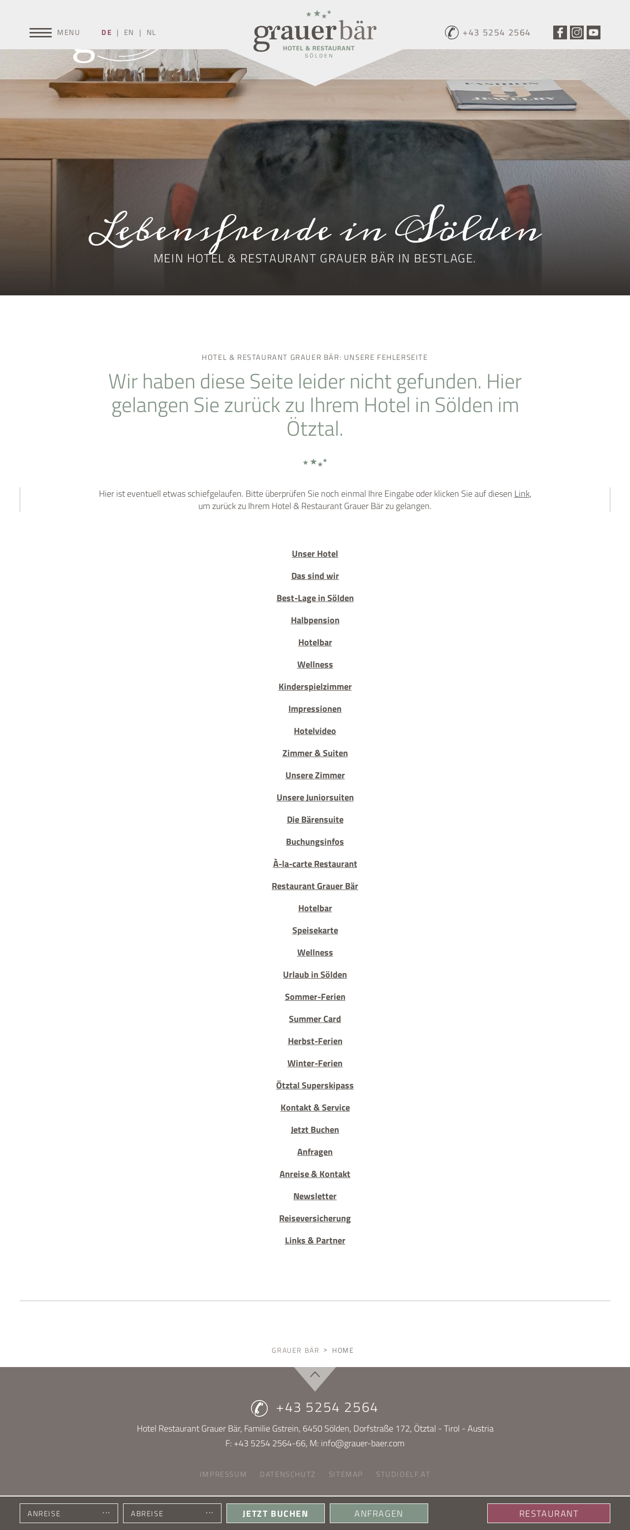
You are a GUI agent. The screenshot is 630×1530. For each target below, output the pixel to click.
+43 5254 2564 (315, 1407)
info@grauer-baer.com (363, 1443)
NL (152, 32)
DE (106, 32)
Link (522, 493)
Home (343, 1350)
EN (129, 32)
